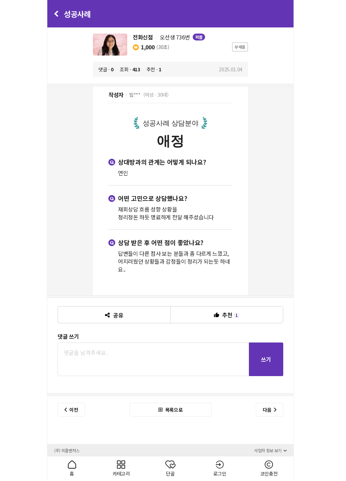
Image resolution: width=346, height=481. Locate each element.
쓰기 (266, 359)
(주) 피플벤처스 (67, 450)
